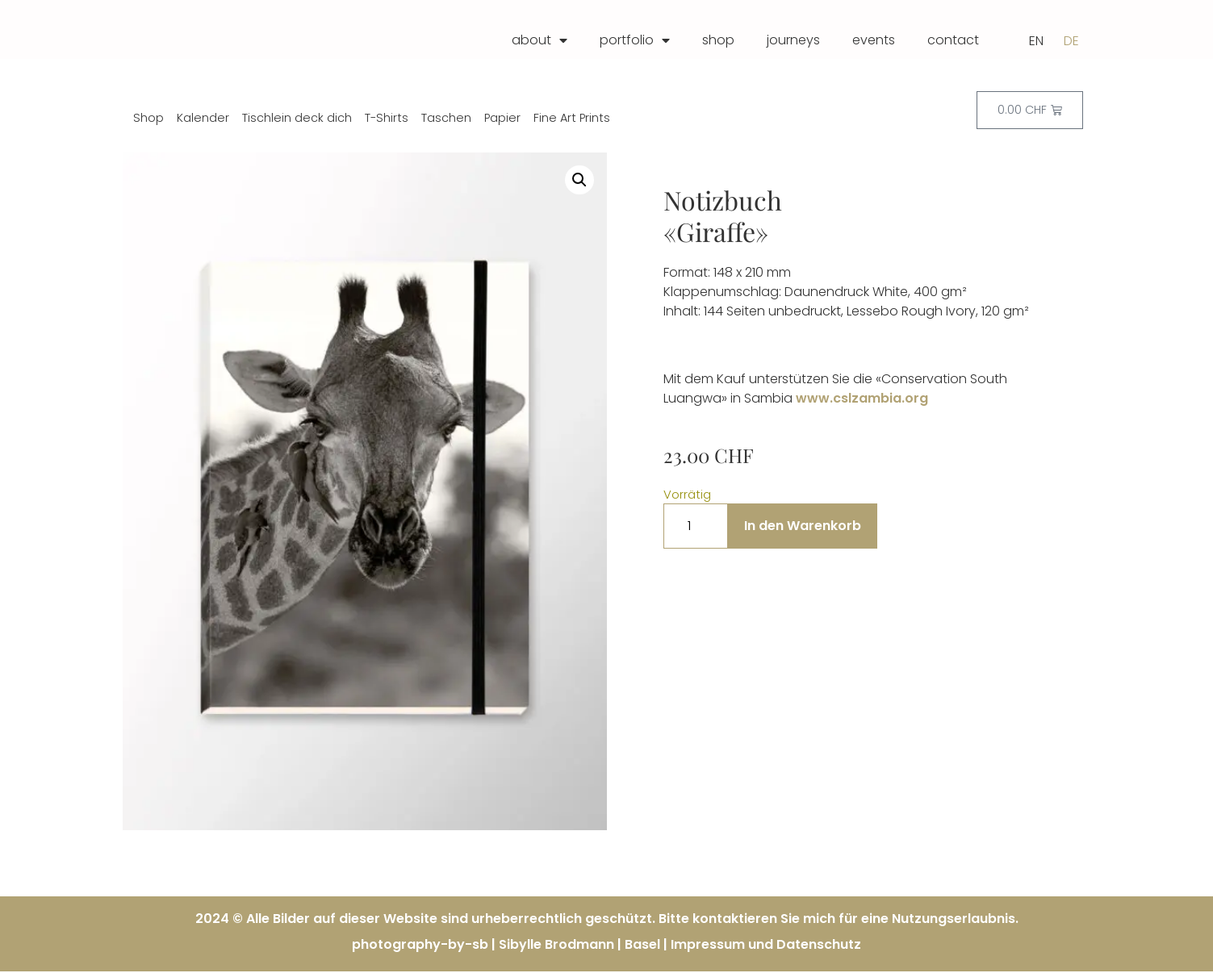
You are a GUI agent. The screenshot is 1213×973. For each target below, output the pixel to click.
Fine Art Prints (571, 119)
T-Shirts (386, 119)
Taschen (446, 119)
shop (718, 40)
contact (953, 40)
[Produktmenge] (695, 527)
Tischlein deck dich (297, 119)
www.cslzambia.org (862, 399)
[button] (579, 181)
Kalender (203, 119)
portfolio (635, 40)
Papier (502, 119)
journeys (793, 40)
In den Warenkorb (802, 527)
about (539, 40)
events (873, 40)
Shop (148, 119)
